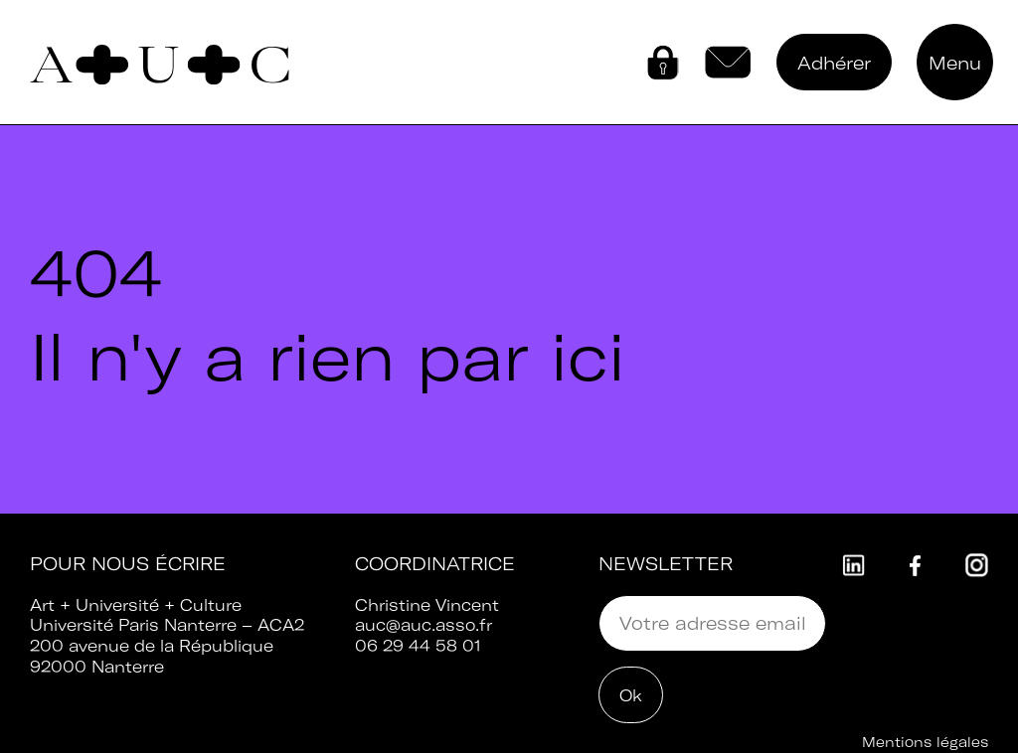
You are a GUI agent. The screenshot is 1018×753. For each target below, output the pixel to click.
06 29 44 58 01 (418, 646)
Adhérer (834, 63)
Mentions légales (925, 742)
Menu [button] (955, 63)
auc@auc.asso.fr (423, 625)
